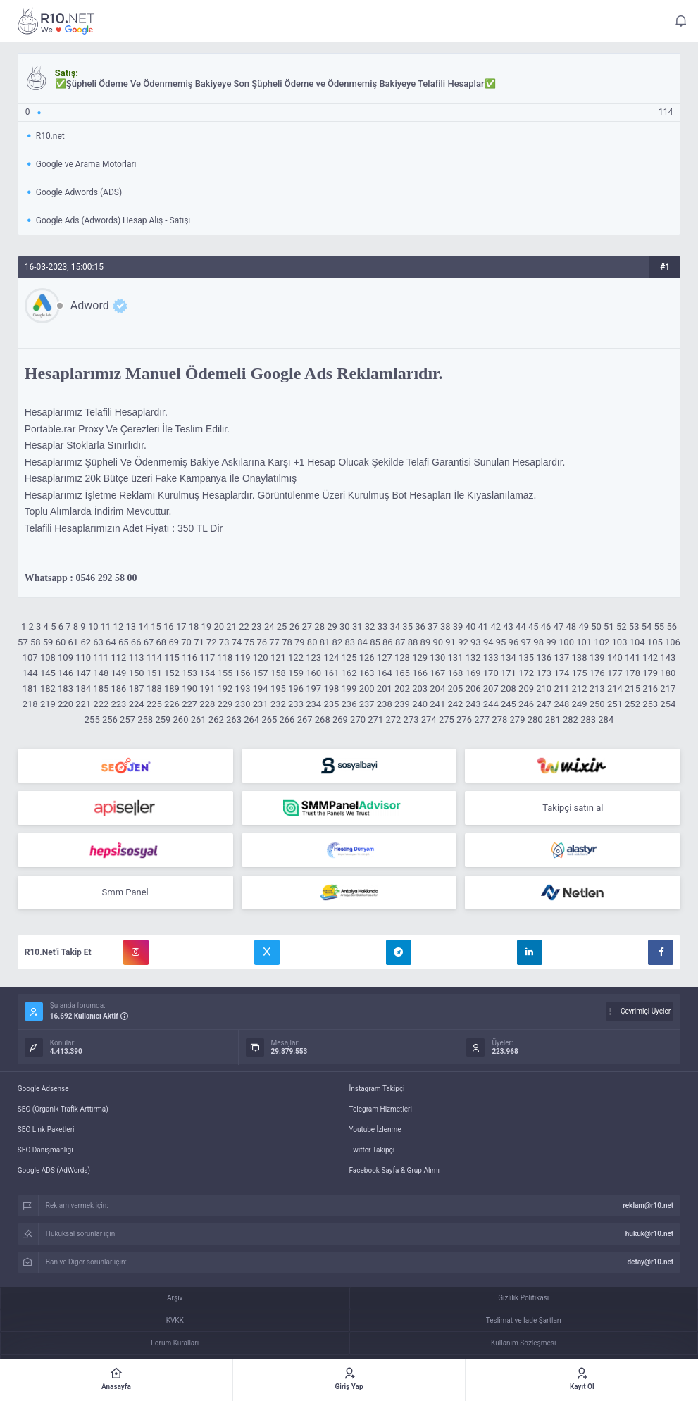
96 (514, 642)
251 (615, 704)
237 (367, 704)
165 (402, 673)
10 (93, 626)
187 (136, 688)
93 (475, 642)
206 (473, 688)
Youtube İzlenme (375, 1129)
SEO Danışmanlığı (45, 1150)
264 (251, 719)
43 (508, 626)
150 (136, 673)
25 (282, 626)
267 (305, 719)
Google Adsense (43, 1088)
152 (172, 673)
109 (65, 657)
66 (136, 642)
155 (224, 673)
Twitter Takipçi (372, 1150)
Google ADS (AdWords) (54, 1170)
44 (521, 626)
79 (299, 642)
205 (455, 688)
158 (278, 673)
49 (583, 626)
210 (543, 688)
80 (312, 642)
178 (632, 673)
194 (260, 688)
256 (110, 719)
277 (482, 719)
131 (455, 657)
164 (384, 673)
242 (455, 704)
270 (358, 719)
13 (130, 626)
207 (491, 688)
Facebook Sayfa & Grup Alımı (394, 1170)
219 (48, 704)
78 (287, 642)
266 (286, 719)
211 (561, 688)
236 (349, 704)
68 (161, 642)
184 (83, 688)
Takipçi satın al (572, 807)
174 (561, 673)
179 (650, 673)
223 (119, 704)
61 (73, 642)
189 (172, 688)
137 (561, 657)
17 (181, 626)
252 (632, 704)
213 (597, 688)
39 (458, 626)
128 (402, 657)
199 (349, 688)
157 (260, 673)
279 (517, 719)
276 (464, 719)
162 (349, 673)
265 (269, 719)
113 (136, 657)
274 (429, 719)
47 (559, 626)
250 (597, 704)
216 (650, 688)
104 (637, 642)
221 (83, 704)
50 (596, 626)
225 (154, 704)
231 (260, 704)
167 (437, 673)
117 (207, 657)
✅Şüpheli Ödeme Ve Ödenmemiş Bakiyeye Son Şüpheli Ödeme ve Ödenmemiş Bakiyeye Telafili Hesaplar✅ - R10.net (56, 21)
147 (83, 673)
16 (168, 626)
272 (393, 719)
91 (450, 642)
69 (173, 642)
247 (543, 704)
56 (671, 626)
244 (491, 704)
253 (650, 704)
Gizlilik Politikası (523, 1298)
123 (313, 657)
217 (667, 688)
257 (127, 719)
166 (420, 673)
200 (367, 688)
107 (30, 657)
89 (425, 642)
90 (437, 642)
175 (579, 673)
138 (579, 657)
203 (420, 688)
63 (98, 642)
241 (437, 704)
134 (508, 657)
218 (30, 704)
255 (92, 719)
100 (566, 642)
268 (322, 719)
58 (35, 642)
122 (296, 657)
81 (325, 642)
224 (136, 704)
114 (154, 657)
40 (471, 626)
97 (526, 642)
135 (526, 657)
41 (483, 626)
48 (571, 626)
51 (609, 626)
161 (331, 673)
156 (243, 673)
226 (172, 704)
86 (387, 642)
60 (61, 642)
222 (100, 704)
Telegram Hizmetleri (380, 1109)
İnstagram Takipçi (377, 1088)
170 (491, 673)
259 (162, 719)
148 (100, 673)
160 (313, 673)
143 (667, 657)
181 (30, 688)
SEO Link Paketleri (46, 1129)
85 (375, 642)
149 (119, 673)
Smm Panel (125, 892)
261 (198, 719)
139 (597, 657)
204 (437, 688)
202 (402, 688)
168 (455, 673)
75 (249, 642)
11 (106, 626)
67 (149, 642)
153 (189, 673)
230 (243, 704)
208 (508, 688)
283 (588, 719)
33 (383, 626)
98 (538, 642)
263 (234, 719)
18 (194, 626)
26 (294, 626)
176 (597, 673)
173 (543, 673)
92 (463, 642)
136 (543, 657)
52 (621, 626)
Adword (89, 305)
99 (551, 642)
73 (224, 642)
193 (243, 688)
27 (306, 626)
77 (274, 642)
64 (111, 642)
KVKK (175, 1320)
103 (620, 642)
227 (189, 704)
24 (269, 626)
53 (634, 626)
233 (296, 704)
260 (181, 719)
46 (546, 626)
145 (48, 673)
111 (100, 657)
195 (278, 688)
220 (65, 704)
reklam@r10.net (648, 1205)
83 (349, 642)
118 (224, 657)
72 (211, 642)
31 (357, 626)
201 (384, 688)
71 (199, 642)
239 (402, 704)
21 (231, 626)
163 (367, 673)
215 (632, 688)
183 (65, 688)
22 (244, 626)
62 (85, 642)
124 (331, 657)
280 (535, 719)
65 (123, 642)
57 (23, 642)
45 (533, 626)
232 (278, 704)
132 (473, 657)
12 (118, 626)
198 (331, 688)
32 (370, 626)
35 (407, 626)
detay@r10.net (650, 1262)
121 (278, 657)
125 (349, 657)
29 (332, 626)
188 (154, 688)
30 (344, 626)
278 (499, 719)
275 (446, 719)
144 (30, 673)
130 (437, 657)
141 (632, 657)
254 (667, 704)
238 (384, 704)
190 (189, 688)
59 (48, 642)
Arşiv (174, 1298)
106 (672, 642)
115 (172, 657)
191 (207, 688)
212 (579, 688)
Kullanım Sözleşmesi (523, 1343)
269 (340, 719)
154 (207, 673)
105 (655, 642)
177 (615, 673)
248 (561, 704)
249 (579, 704)
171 (508, 673)
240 (420, 704)
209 (526, 688)
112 (119, 657)
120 (260, 657)
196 (296, 688)
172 (526, 673)
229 (224, 704)
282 (570, 719)
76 (261, 642)
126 (367, 657)
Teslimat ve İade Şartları (523, 1320)
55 (659, 626)
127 (384, 657)
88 (413, 642)
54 (647, 626)
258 (145, 719)
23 (256, 626)
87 (400, 642)
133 (491, 657)
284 (605, 719)
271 (375, 719)
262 (216, 719)
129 (420, 657)
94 (488, 642)
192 (224, 688)
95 (501, 642)
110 (83, 657)
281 (553, 719)
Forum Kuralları (175, 1343)
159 (296, 673)
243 (473, 704)
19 (206, 626)
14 (143, 626)
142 (650, 657)
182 (48, 688)
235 (331, 704)
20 (218, 626)
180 (667, 673)
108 (48, 657)
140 (615, 657)
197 (313, 688)
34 (395, 626)
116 (189, 657)
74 (237, 642)
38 (445, 626)
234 (313, 704)
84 (362, 642)
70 (186, 642)
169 (473, 673)
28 (319, 626)
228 (207, 704)
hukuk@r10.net (649, 1234)
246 (526, 704)
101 (584, 642)
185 (100, 688)
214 (615, 688)
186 (119, 688)
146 (65, 673)
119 (243, 657)
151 (154, 673)
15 (156, 626)
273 (411, 719)
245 (508, 704)
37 (433, 626)
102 (601, 642)
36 (420, 626)
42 (495, 626)
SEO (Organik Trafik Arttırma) (63, 1109)
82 (337, 642)
